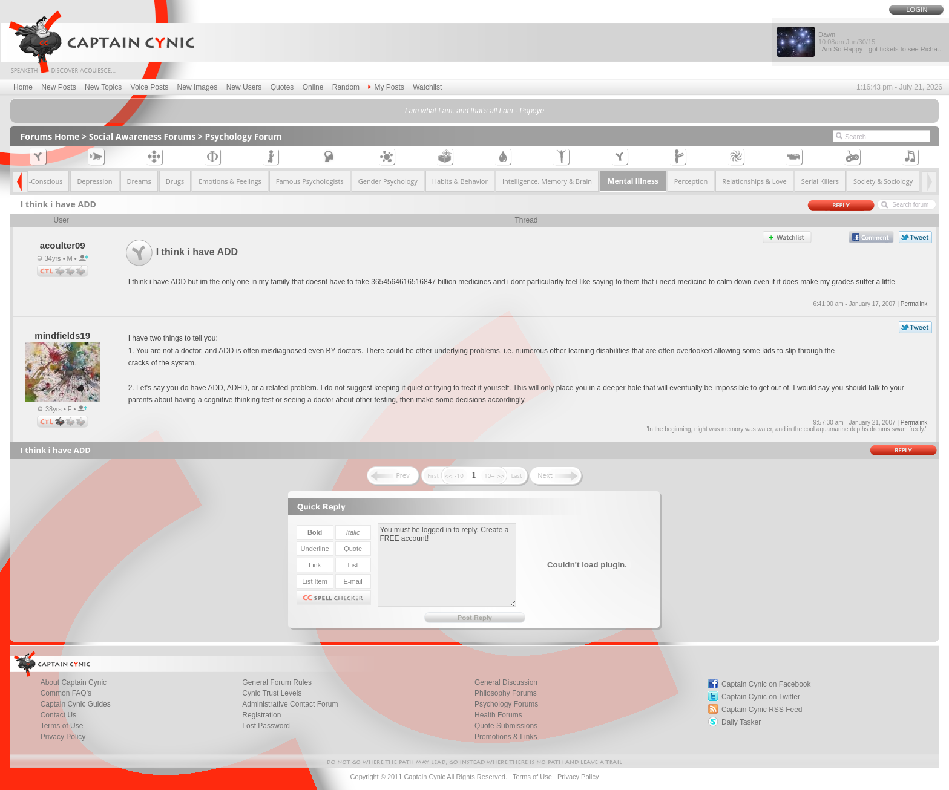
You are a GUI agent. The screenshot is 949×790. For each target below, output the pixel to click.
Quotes (282, 87)
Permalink (914, 304)
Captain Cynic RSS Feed (761, 709)
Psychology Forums (506, 704)
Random (346, 87)
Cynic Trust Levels (271, 693)
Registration (261, 715)
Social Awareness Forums (142, 136)
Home (23, 87)
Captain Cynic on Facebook (765, 684)
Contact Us (58, 715)
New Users (244, 87)
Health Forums (498, 715)
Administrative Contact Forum (290, 704)
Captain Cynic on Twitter (760, 697)
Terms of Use (62, 726)
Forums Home (50, 136)
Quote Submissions (506, 726)
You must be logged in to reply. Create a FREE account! (447, 565)
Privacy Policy (63, 737)
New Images (197, 87)
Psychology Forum (243, 136)
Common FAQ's (66, 693)
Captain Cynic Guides (76, 704)
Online (313, 87)
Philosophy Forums (506, 693)
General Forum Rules (277, 682)
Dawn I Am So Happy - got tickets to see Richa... (880, 42)
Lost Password (266, 726)
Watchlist (427, 87)
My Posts (386, 87)
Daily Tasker (741, 722)
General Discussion (506, 682)
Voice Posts (150, 87)
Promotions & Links (506, 737)
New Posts (58, 87)
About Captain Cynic (74, 682)
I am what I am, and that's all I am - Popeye (474, 110)
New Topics (103, 87)
